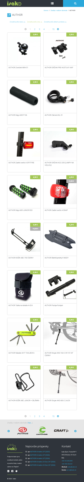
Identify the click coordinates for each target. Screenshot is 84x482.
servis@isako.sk (71, 470)
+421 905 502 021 (67, 464)
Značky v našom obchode (59, 10)
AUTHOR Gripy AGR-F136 (17, 115)
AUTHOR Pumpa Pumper (54, 305)
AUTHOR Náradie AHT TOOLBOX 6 (21, 353)
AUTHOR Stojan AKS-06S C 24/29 (57, 400)
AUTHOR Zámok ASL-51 (54, 115)
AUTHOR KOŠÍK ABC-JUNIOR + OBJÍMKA (23, 400)
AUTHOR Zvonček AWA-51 (18, 68)
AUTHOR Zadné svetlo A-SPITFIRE (21, 163)
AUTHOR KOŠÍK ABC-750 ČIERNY (21, 258)
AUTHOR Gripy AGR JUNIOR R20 (20, 210)
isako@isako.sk (72, 467)
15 (53, 29)
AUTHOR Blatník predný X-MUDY (57, 258)
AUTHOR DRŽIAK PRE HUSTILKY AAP (59, 68)
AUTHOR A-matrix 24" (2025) (40, 452)
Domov (46, 10)
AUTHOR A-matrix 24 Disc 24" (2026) (42, 462)
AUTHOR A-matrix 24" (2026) (40, 455)
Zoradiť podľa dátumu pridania (54, 22)
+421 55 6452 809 (67, 461)
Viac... (30, 423)
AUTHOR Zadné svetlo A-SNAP (56, 210)
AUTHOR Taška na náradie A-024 (20, 305)
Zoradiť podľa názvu (16, 22)
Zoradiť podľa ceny (33, 22)
